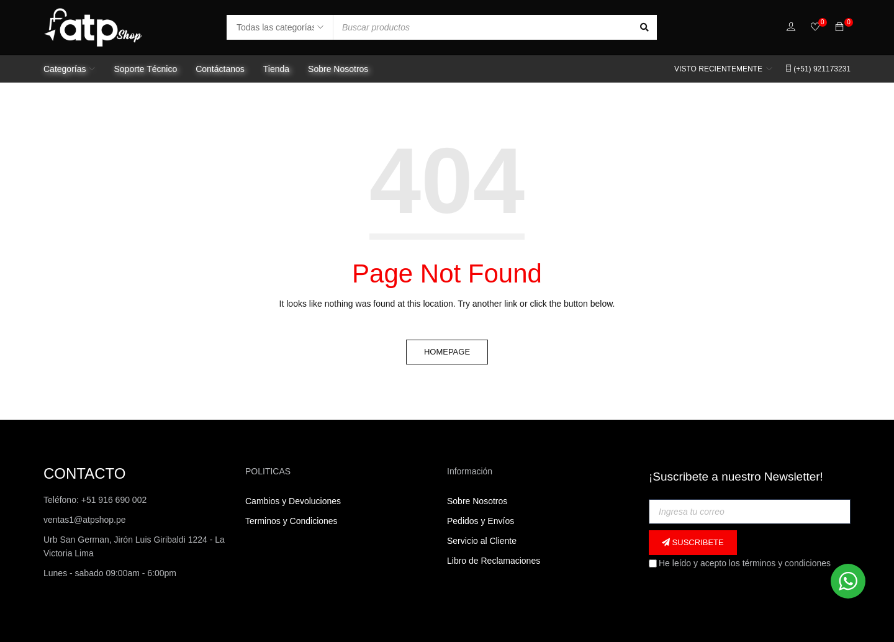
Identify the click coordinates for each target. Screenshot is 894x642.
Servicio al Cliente (482, 541)
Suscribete (693, 542)
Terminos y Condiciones (291, 521)
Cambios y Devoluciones (293, 501)
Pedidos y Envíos (480, 521)
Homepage (447, 351)
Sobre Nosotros (477, 501)
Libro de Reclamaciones (495, 561)
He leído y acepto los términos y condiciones (740, 563)
